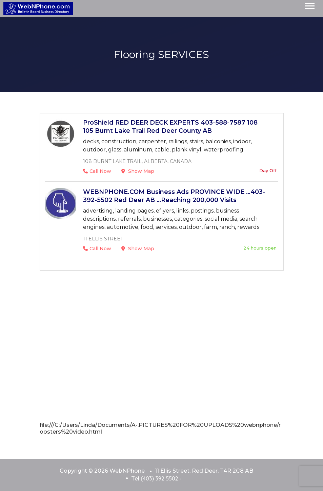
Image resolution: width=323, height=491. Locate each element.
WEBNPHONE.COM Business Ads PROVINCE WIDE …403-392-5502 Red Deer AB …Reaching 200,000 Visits (174, 196)
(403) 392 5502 (159, 478)
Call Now (97, 171)
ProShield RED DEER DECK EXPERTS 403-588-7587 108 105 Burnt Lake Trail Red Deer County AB (170, 126)
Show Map (137, 171)
